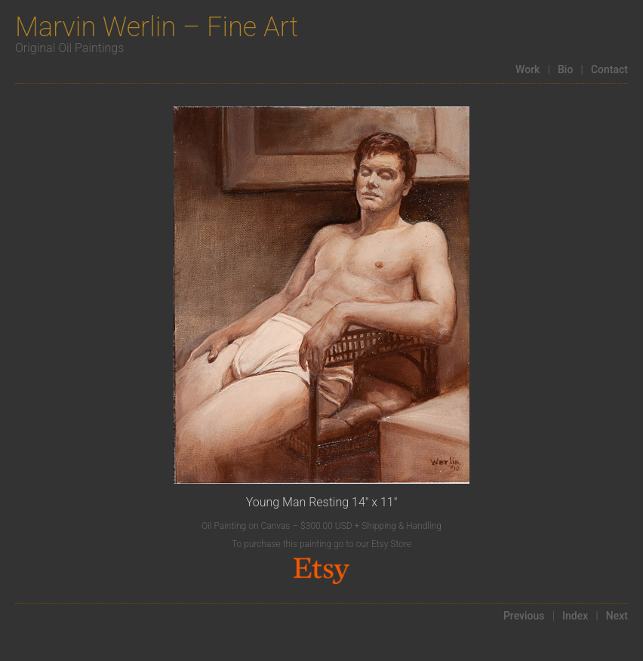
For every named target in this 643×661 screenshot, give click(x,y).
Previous (524, 616)
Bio (565, 69)
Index (575, 616)
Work (527, 69)
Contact (609, 69)
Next (617, 616)
